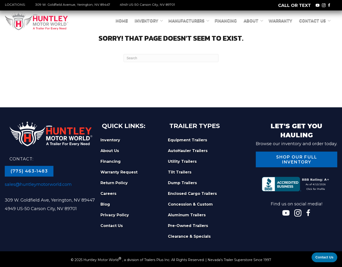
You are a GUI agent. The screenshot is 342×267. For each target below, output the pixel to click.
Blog (105, 204)
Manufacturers (186, 20)
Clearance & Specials (189, 236)
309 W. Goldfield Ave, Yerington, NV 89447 (50, 200)
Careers (108, 193)
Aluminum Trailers (187, 215)
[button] (161, 20)
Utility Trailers (182, 161)
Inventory (146, 20)
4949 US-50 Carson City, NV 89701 (147, 4)
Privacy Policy (114, 215)
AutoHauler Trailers (188, 150)
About (251, 20)
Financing (226, 20)
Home (122, 20)
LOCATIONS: (15, 4)
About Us (109, 150)
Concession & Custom (190, 204)
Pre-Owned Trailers (188, 225)
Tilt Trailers (179, 172)
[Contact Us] (324, 257)
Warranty (280, 20)
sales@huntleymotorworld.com (38, 184)
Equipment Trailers (187, 140)
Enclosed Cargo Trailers (192, 193)
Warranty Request (119, 172)
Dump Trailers (182, 183)
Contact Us (312, 20)
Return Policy (114, 183)
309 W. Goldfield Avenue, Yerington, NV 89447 (72, 4)
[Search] (171, 58)
